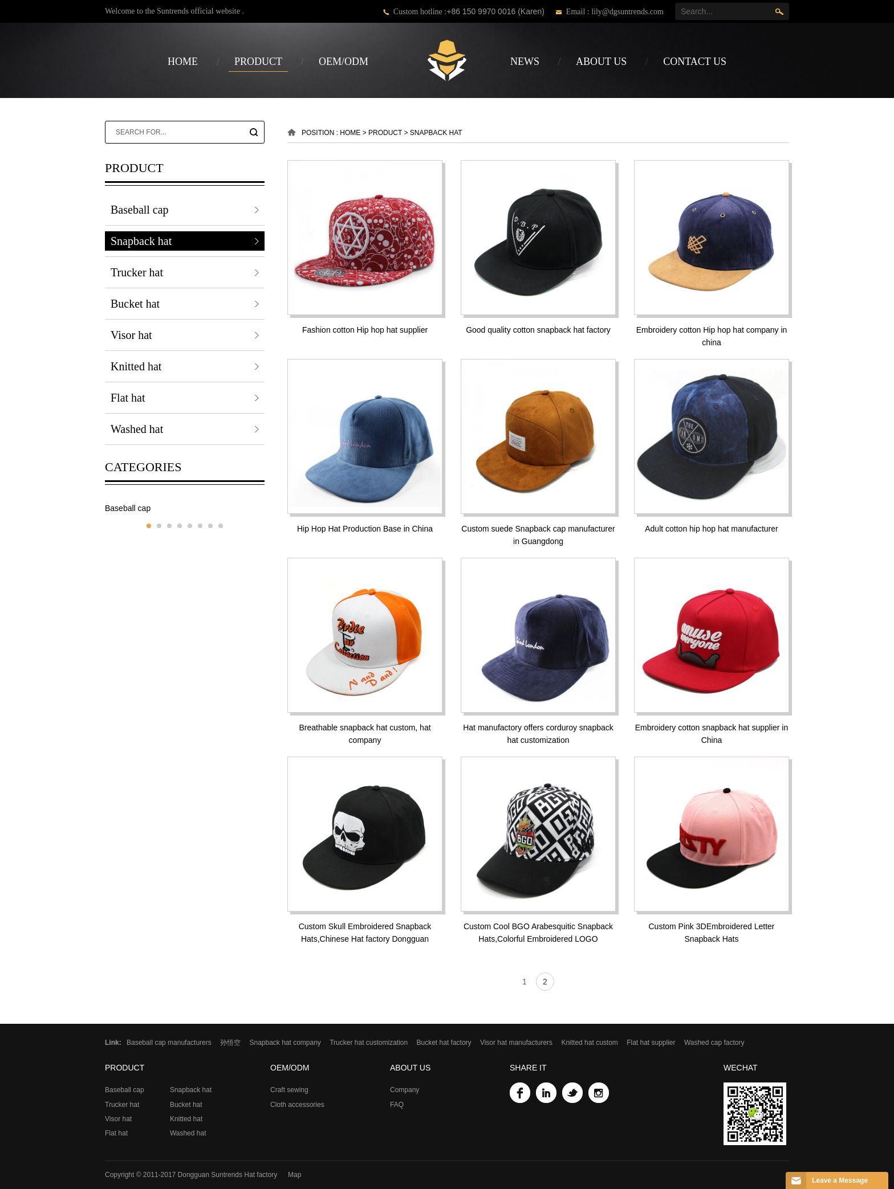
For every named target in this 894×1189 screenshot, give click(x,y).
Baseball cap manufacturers (169, 1043)
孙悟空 (230, 1043)
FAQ (397, 1105)
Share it (528, 1067)
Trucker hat (137, 272)
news (524, 61)
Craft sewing (289, 1090)
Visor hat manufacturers (516, 1043)
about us (601, 61)
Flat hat (128, 397)
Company (404, 1090)
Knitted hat (136, 366)
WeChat (741, 1067)
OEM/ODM (343, 61)
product (258, 61)
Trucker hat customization (369, 1043)
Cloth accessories (297, 1105)
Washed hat (137, 429)
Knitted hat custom (589, 1043)
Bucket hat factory (444, 1043)
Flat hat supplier (651, 1043)
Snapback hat (141, 241)
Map (294, 1175)
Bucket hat (135, 303)
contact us (694, 61)
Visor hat (131, 335)
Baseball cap (140, 209)
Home (183, 61)
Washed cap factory (714, 1043)
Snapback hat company (284, 1043)
